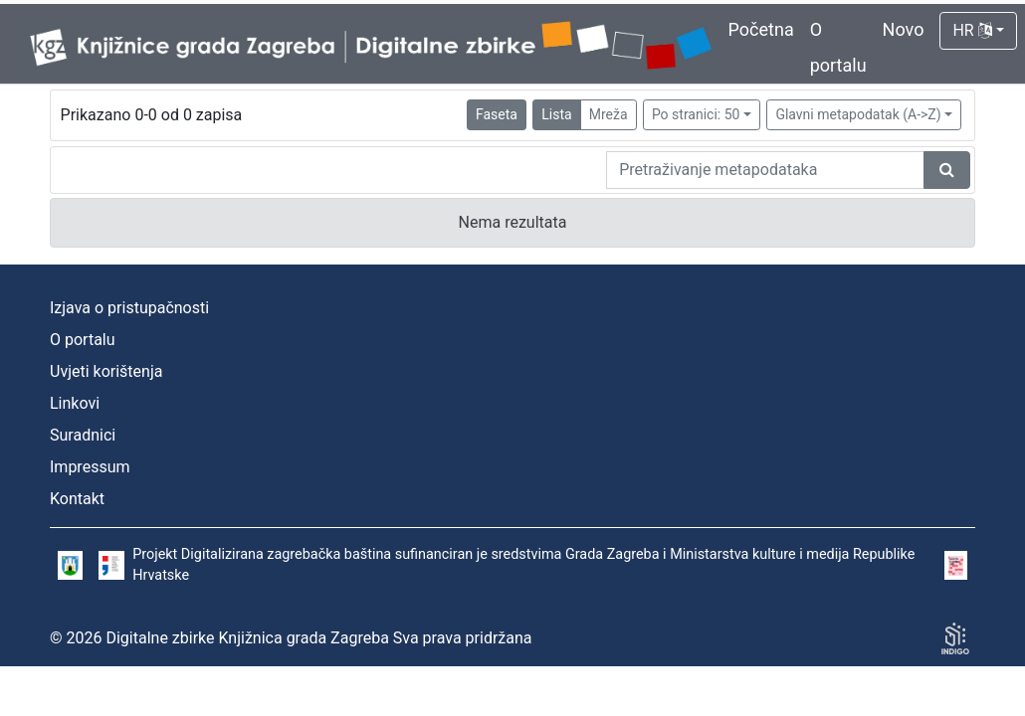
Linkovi (75, 403)
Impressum (90, 466)
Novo (903, 29)
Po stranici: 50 (696, 114)
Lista (556, 114)
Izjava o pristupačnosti (129, 307)
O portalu (82, 339)
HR (971, 30)
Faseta (496, 114)
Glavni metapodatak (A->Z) (857, 114)
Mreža (608, 114)
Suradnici (82, 435)
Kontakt (77, 498)
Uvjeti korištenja (106, 371)
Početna (761, 29)
